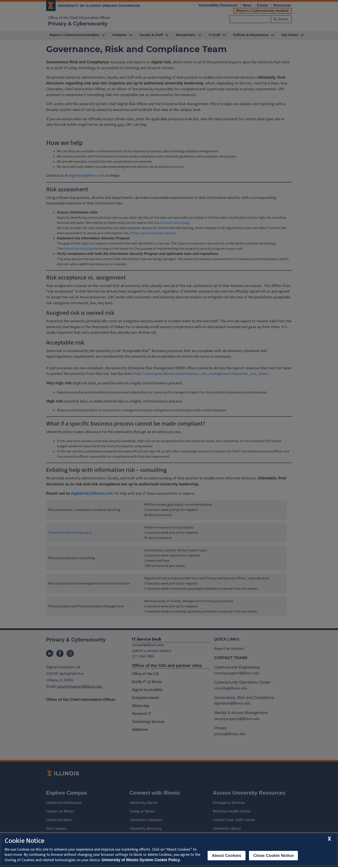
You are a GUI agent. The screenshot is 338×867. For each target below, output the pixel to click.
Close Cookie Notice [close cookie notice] (273, 855)
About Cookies (226, 855)
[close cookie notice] (329, 839)
